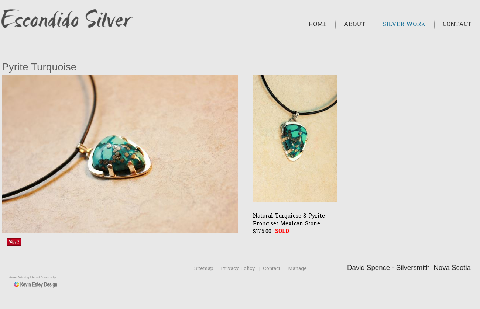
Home (317, 24)
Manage (297, 268)
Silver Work (404, 24)
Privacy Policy (238, 268)
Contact (457, 24)
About (355, 24)
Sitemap (203, 268)
